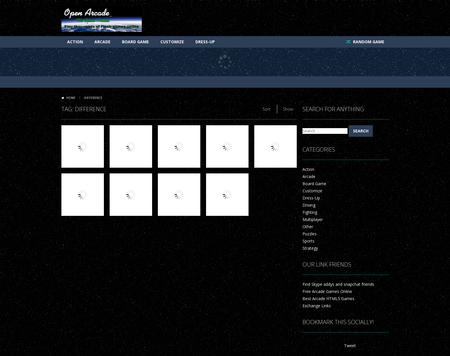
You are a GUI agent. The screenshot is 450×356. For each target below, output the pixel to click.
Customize (172, 41)
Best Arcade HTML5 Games (328, 298)
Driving (308, 205)
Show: (288, 109)
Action (75, 41)
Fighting (309, 212)
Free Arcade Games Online (327, 291)
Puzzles (309, 233)
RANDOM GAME (368, 41)
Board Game (135, 41)
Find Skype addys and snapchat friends (338, 284)
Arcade (102, 41)
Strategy (310, 248)
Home (70, 98)
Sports (308, 241)
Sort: (267, 109)
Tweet (350, 345)
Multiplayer (312, 219)
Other (307, 226)
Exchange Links (316, 305)
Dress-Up (205, 41)
